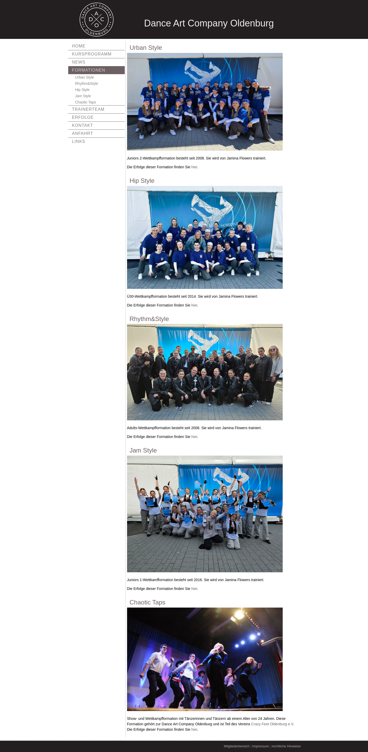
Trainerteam (88, 109)
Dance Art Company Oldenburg (209, 23)
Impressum (260, 746)
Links (78, 141)
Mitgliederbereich (236, 746)
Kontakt (82, 125)
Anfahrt (82, 133)
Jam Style (83, 96)
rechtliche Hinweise (286, 746)
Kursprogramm (92, 54)
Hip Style (82, 90)
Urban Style (84, 77)
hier (194, 167)
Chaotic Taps (85, 102)
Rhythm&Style (86, 83)
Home (79, 46)
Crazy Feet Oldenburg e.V (272, 724)
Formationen (88, 70)
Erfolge (83, 117)
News (79, 62)
